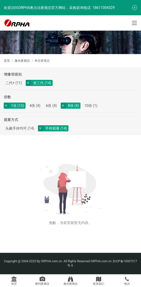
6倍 (49, 106)
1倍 (14, 106)
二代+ (10, 83)
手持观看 (52, 128)
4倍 (32, 106)
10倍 (88, 106)
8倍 (71, 106)
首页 (7, 61)
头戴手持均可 (16, 128)
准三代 (38, 83)
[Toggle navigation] (134, 23)
